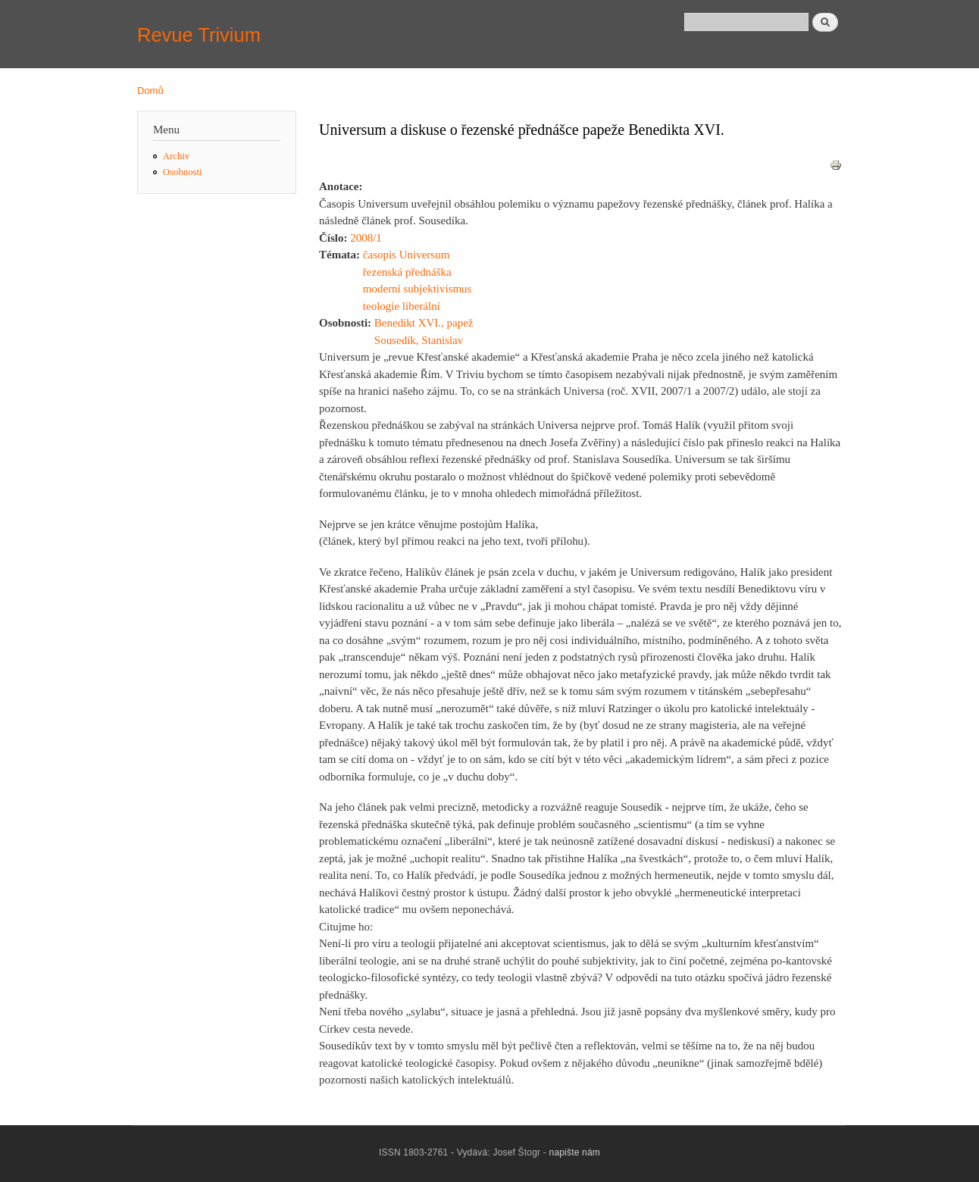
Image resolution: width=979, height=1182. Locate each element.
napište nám (575, 1152)
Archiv (176, 156)
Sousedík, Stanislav (418, 340)
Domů (150, 90)
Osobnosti (182, 172)
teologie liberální (401, 306)
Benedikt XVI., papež (424, 323)
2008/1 (366, 238)
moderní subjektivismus (417, 289)
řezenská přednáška (407, 272)
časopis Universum (406, 255)
